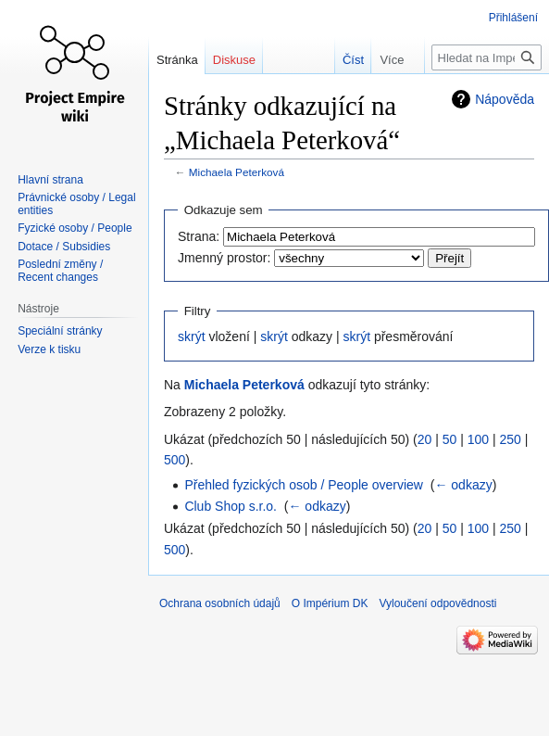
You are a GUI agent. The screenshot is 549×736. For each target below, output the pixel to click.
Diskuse (234, 60)
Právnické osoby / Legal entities (76, 204)
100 (478, 439)
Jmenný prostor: (224, 257)
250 (509, 439)
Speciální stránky (60, 330)
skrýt (192, 336)
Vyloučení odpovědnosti (437, 603)
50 (450, 439)
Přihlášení (513, 17)
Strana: (198, 236)
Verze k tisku (49, 349)
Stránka (177, 60)
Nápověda (504, 99)
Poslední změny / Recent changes (60, 271)
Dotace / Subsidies (64, 246)
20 (425, 439)
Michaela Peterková (236, 172)
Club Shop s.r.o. (230, 506)
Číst (344, 60)
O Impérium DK (330, 603)
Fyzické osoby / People (74, 228)
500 (174, 459)
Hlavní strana (50, 179)
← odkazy (463, 484)
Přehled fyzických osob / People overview (303, 484)
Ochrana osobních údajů (220, 603)
